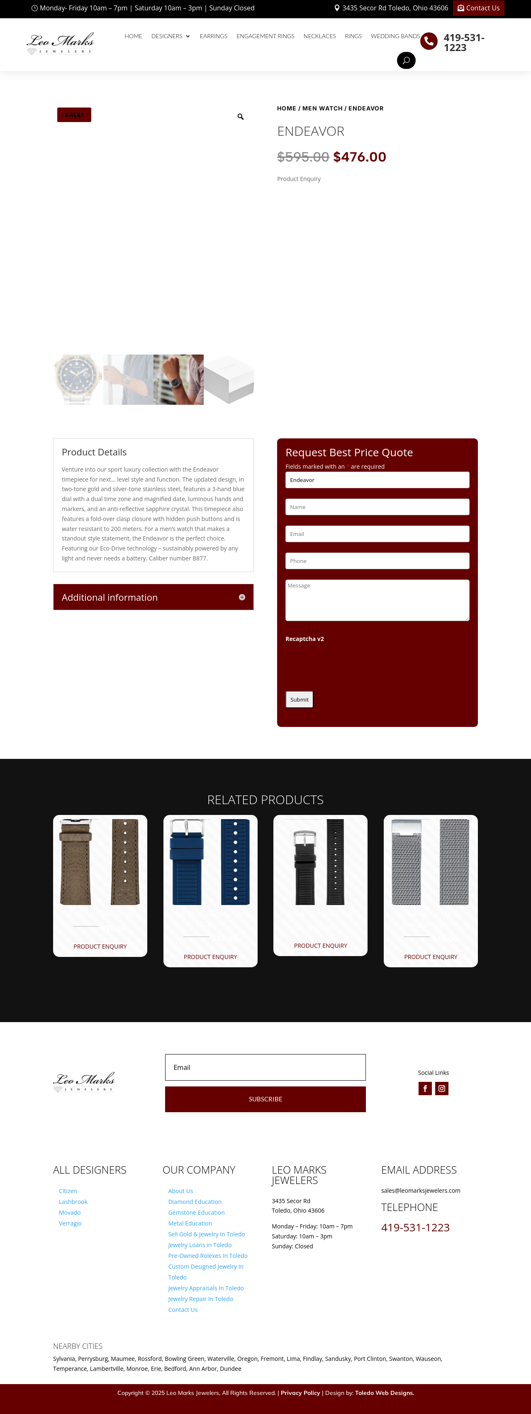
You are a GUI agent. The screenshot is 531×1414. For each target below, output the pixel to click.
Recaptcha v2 (304, 639)
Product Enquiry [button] (100, 946)
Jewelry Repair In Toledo (201, 1299)
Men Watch (322, 108)
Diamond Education (195, 1202)
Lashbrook (73, 1202)
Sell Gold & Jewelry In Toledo (206, 1234)
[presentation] (348, 664)
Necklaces (320, 35)
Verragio (70, 1223)
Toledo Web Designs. (384, 1393)
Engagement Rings (265, 35)
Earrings (213, 35)
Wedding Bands (395, 35)
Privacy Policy (300, 1393)
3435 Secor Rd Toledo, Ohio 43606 (395, 7)
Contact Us (483, 7)
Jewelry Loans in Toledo (200, 1245)
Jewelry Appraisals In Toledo (206, 1288)
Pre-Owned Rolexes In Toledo (208, 1256)
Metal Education (190, 1223)
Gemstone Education (196, 1212)
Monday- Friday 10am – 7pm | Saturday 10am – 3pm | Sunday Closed (147, 7)
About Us (180, 1191)
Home (133, 35)
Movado (70, 1212)
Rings (353, 35)
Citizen (68, 1191)
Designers (167, 35)
